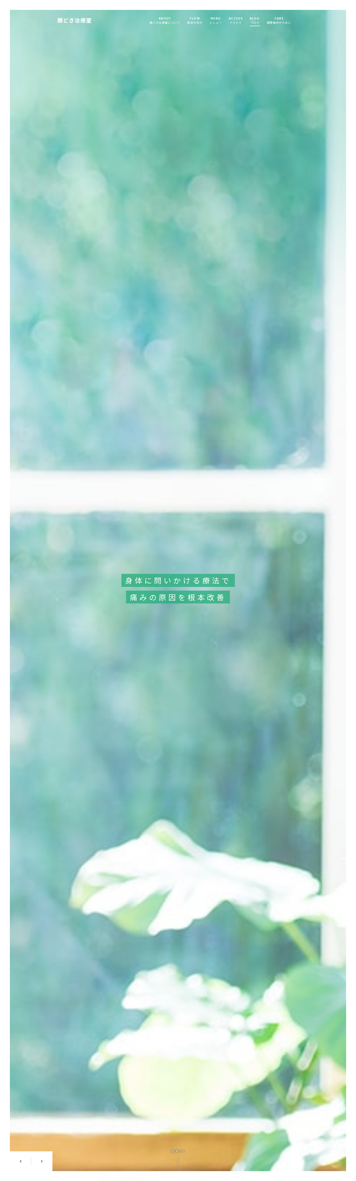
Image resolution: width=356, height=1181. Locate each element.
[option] (178, 590)
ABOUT (168, 21)
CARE (282, 21)
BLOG (258, 21)
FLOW (198, 21)
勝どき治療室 (78, 21)
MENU (219, 21)
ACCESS (239, 21)
